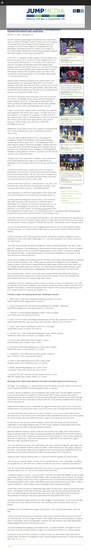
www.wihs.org (21, 539)
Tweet (9, 546)
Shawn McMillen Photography (71, 61)
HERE (46, 290)
